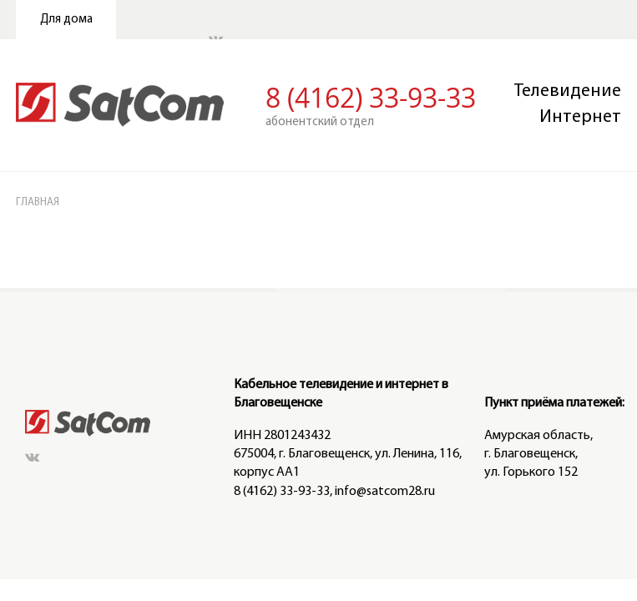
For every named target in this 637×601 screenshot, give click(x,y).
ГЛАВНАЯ (53, 107)
